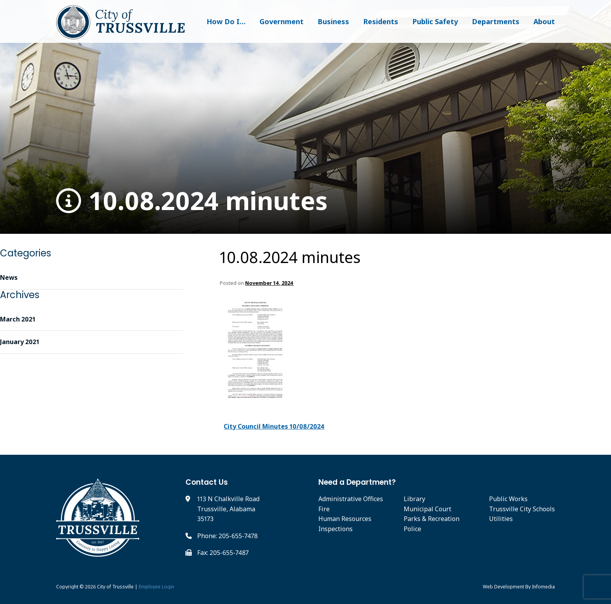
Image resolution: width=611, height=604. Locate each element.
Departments (495, 21)
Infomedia (543, 586)
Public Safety (435, 21)
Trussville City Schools (522, 509)
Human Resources (344, 518)
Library (414, 499)
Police (412, 529)
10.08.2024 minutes (192, 201)
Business (333, 21)
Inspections (335, 529)
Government (282, 21)
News (9, 277)
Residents (380, 21)
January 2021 (19, 341)
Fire (324, 509)
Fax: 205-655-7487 (223, 552)
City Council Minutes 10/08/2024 (274, 426)
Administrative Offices (350, 499)
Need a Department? (357, 482)
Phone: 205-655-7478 (227, 536)
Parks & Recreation (431, 518)
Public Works (508, 499)
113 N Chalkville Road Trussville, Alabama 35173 (228, 509)
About (544, 21)
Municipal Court (427, 509)
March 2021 (17, 319)
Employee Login (156, 586)
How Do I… (226, 21)
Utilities (501, 518)
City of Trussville (115, 586)
